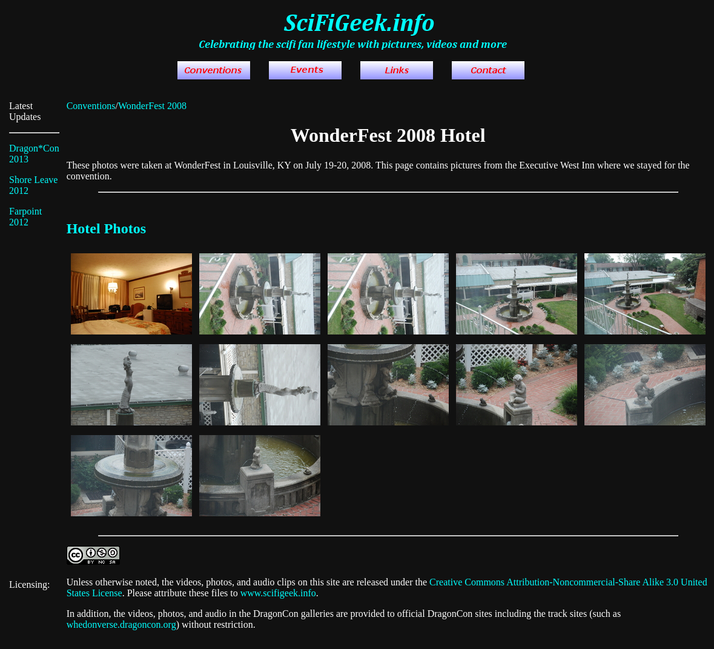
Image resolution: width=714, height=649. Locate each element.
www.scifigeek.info (278, 593)
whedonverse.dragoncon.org (121, 624)
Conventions (91, 106)
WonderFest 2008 (152, 106)
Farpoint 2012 (25, 216)
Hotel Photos (106, 228)
